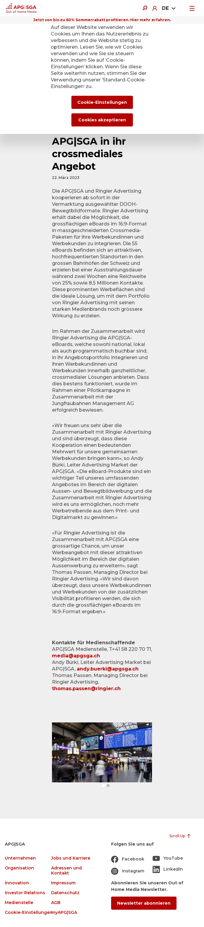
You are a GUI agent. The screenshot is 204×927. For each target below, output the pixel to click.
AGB (55, 902)
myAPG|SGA (64, 912)
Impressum (63, 883)
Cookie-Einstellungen (29, 912)
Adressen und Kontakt (66, 871)
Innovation (17, 883)
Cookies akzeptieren (102, 120)
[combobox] (168, 8)
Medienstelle (19, 902)
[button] (103, 785)
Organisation (19, 868)
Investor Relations (25, 892)
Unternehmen (20, 858)
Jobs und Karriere (70, 858)
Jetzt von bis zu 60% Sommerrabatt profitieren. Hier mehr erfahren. (102, 20)
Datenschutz (65, 892)
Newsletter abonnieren (144, 903)
